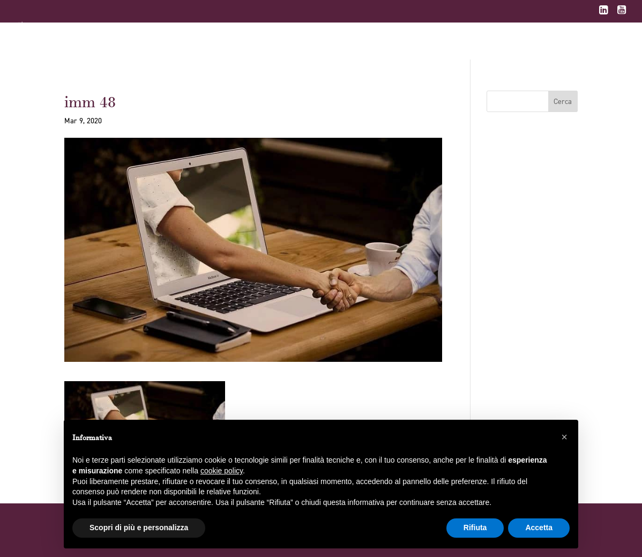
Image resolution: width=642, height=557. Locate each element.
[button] (564, 436)
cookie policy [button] (221, 470)
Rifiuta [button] (475, 527)
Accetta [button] (539, 527)
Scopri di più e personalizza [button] (138, 527)
